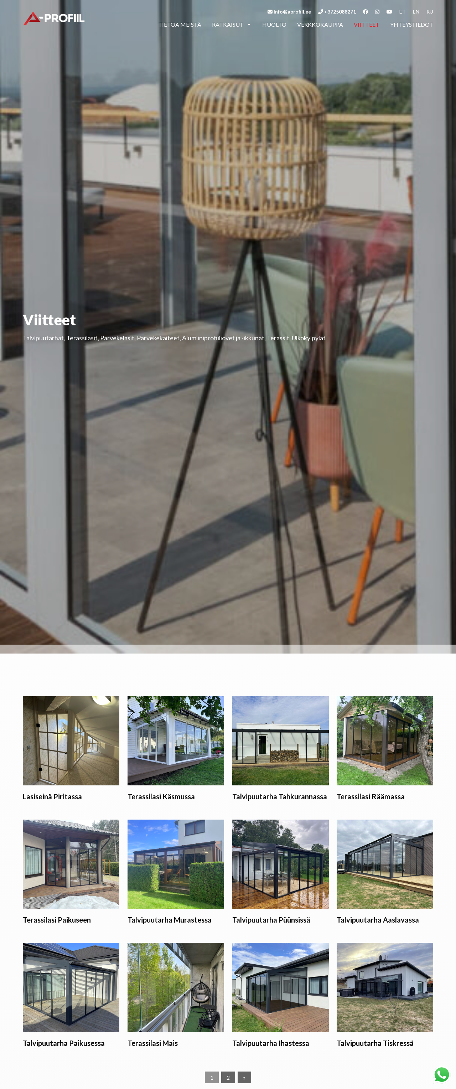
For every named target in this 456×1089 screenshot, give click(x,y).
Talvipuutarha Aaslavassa (378, 919)
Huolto (274, 24)
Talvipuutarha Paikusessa (64, 1043)
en (416, 12)
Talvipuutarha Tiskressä (375, 1043)
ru (429, 12)
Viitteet (366, 24)
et (402, 12)
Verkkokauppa (320, 24)
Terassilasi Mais (153, 1043)
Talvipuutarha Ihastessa (270, 1043)
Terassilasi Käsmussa (161, 796)
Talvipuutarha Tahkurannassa (279, 796)
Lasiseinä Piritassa (52, 796)
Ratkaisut (232, 24)
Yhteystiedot (411, 24)
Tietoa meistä (179, 24)
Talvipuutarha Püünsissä (271, 919)
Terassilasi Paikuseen (57, 919)
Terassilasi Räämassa (371, 796)
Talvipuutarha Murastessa (170, 919)
